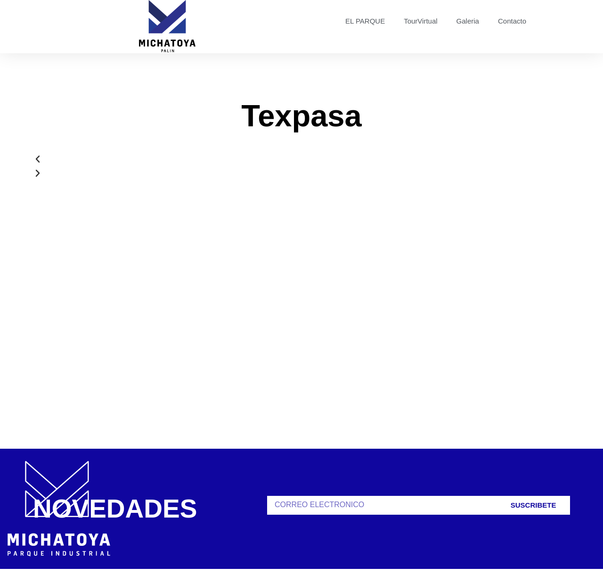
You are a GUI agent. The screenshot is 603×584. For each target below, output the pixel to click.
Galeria (467, 21)
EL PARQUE (365, 21)
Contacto (512, 21)
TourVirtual (420, 21)
